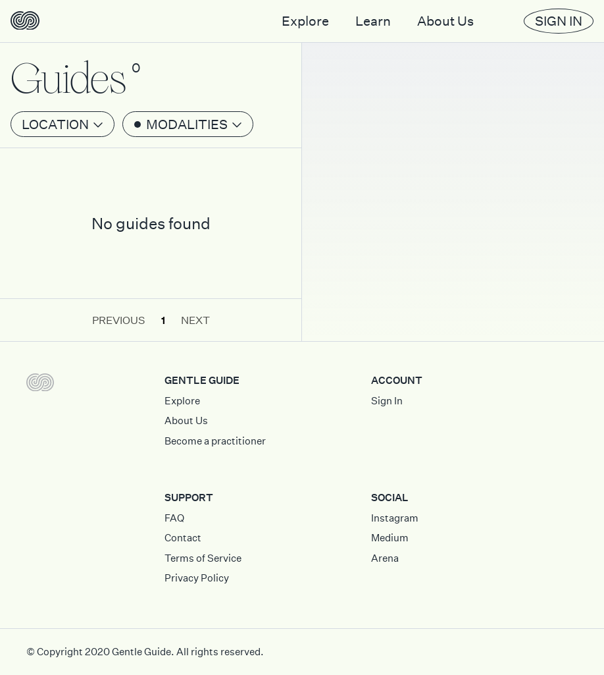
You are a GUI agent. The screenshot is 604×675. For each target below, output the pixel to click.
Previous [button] (118, 320)
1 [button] (163, 320)
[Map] (453, 170)
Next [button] (195, 320)
